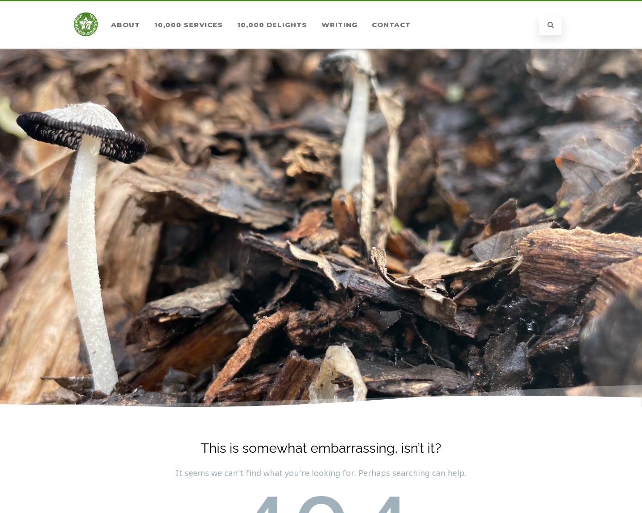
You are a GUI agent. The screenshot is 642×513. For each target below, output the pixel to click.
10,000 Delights (272, 25)
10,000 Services (188, 25)
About (125, 25)
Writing (339, 25)
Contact (391, 25)
